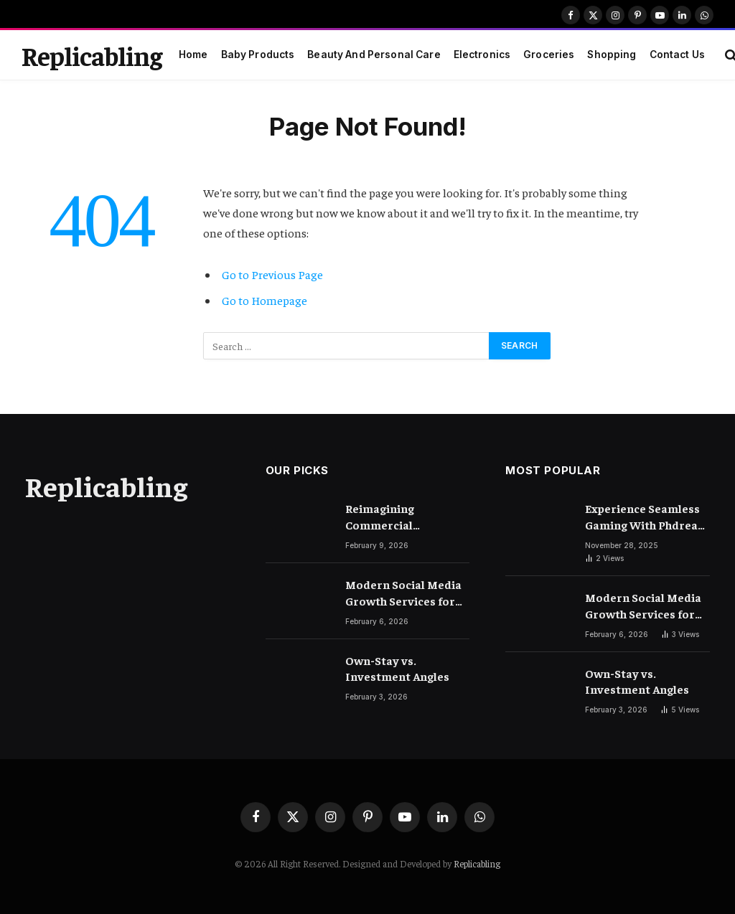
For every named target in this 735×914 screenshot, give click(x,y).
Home (193, 54)
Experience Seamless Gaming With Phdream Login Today (646, 517)
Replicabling (477, 863)
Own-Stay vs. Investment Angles (397, 668)
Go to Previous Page (272, 274)
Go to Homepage (264, 300)
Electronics (482, 54)
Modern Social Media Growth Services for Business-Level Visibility (403, 593)
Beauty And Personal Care (373, 54)
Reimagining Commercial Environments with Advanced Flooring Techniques (398, 517)
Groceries (548, 54)
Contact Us (677, 54)
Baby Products (258, 54)
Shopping (611, 54)
